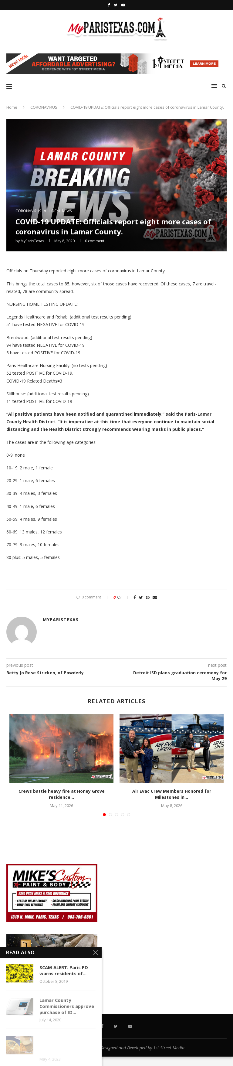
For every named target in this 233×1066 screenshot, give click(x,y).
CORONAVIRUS (43, 107)
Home (11, 107)
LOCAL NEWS (60, 211)
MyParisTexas (32, 241)
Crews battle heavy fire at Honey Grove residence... (62, 794)
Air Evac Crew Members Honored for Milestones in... (171, 794)
